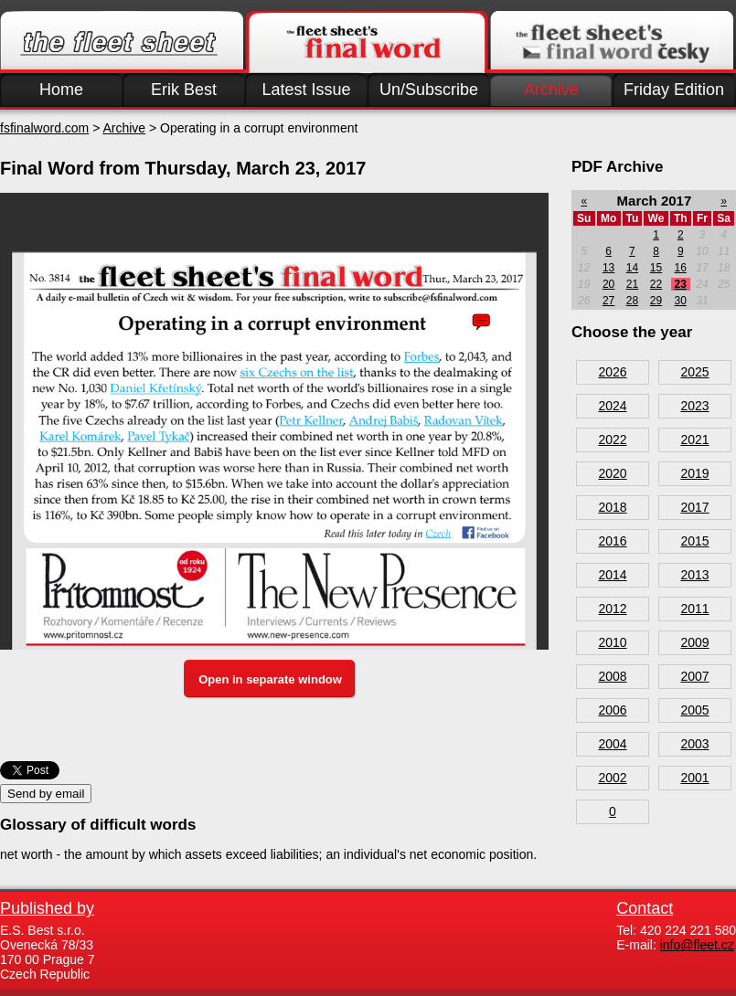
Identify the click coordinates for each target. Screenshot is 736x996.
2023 (694, 405)
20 (608, 284)
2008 (612, 676)
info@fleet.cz (697, 945)
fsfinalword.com (44, 128)
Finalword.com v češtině (611, 42)
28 (632, 300)
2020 (612, 473)
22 (656, 284)
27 (608, 300)
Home (61, 89)
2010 (612, 642)
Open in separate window (270, 679)
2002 (612, 777)
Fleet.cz (121, 42)
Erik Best (184, 89)
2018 (612, 507)
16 (681, 267)
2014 (612, 574)
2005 (694, 710)
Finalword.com (366, 42)
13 (608, 267)
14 (632, 267)
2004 (612, 743)
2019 (694, 473)
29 (656, 300)
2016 (612, 541)
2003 (694, 743)
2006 (612, 710)
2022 (612, 439)
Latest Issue (305, 89)
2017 (694, 507)
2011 (694, 608)
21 (632, 284)
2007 (694, 676)
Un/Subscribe (428, 89)
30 (681, 300)
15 (656, 267)
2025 (694, 372)
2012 (612, 608)
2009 (694, 642)
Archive (551, 89)
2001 (694, 777)
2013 (694, 574)
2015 (694, 541)
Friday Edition (674, 89)
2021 (694, 439)
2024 (612, 405)
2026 (612, 372)
